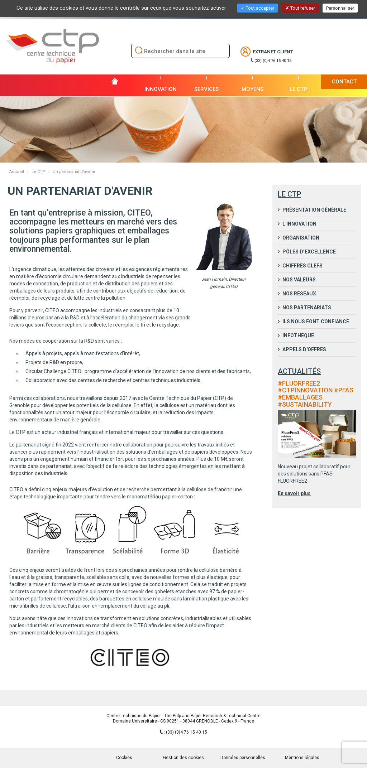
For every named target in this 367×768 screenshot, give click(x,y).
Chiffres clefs (302, 266)
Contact (344, 81)
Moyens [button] (252, 89)
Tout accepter (257, 8)
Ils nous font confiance (315, 321)
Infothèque (297, 335)
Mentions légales (302, 757)
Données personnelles (242, 757)
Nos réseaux (298, 293)
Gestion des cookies (183, 757)
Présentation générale (313, 210)
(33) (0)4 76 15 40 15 (272, 60)
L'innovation (298, 224)
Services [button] (206, 89)
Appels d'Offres (303, 349)
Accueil (16, 171)
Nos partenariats (306, 307)
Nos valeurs (298, 279)
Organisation (300, 238)
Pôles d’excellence (308, 252)
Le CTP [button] (298, 89)
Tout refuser (300, 8)
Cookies (124, 757)
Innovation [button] (160, 89)
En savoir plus (294, 493)
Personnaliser (340, 8)
